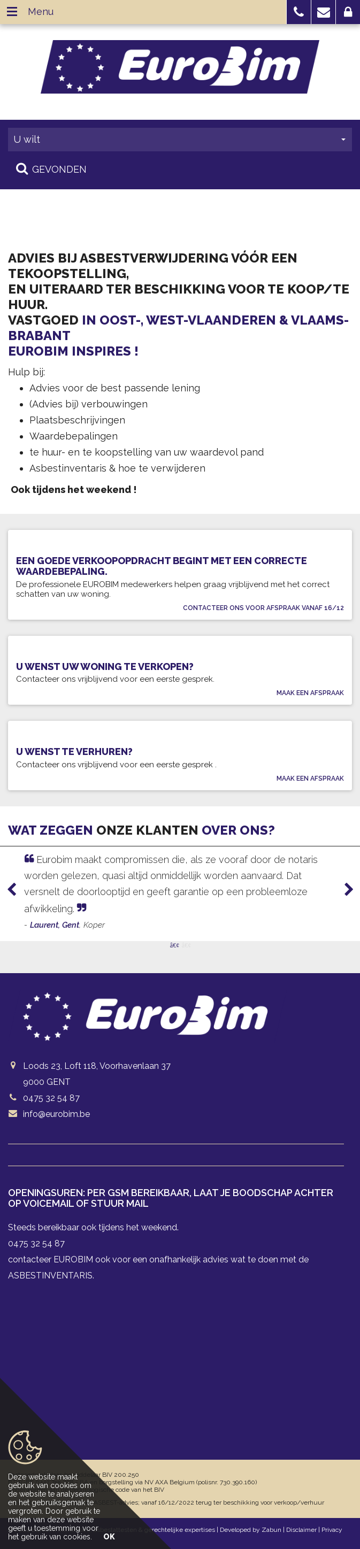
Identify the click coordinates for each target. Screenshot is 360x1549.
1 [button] (174, 944)
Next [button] (344, 890)
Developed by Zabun (250, 1529)
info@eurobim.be (56, 1114)
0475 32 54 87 (51, 1098)
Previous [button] (16, 890)
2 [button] (186, 944)
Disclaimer (301, 1529)
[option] (180, 892)
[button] (299, 12)
